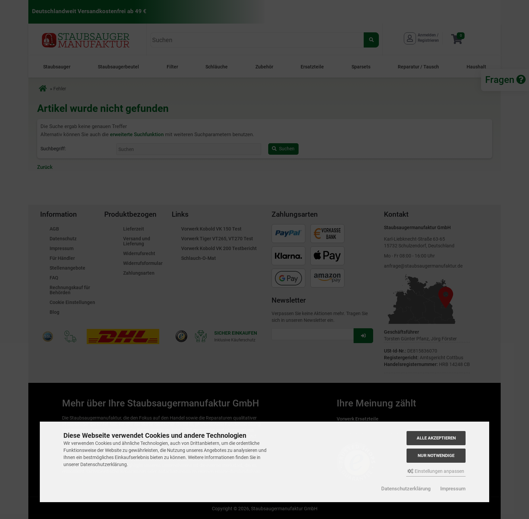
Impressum (453, 489)
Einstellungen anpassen (436, 471)
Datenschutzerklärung (406, 489)
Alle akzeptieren (436, 437)
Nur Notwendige (436, 455)
